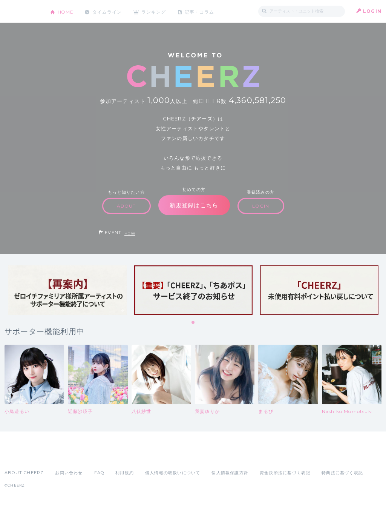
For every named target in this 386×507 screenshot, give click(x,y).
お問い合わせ (69, 472)
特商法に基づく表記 (342, 472)
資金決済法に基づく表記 (285, 472)
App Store (22, 456)
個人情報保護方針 (229, 472)
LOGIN (372, 11)
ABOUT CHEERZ (24, 472)
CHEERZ (22, 11)
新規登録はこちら (194, 205)
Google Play (62, 456)
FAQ (99, 472)
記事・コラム (201, 11)
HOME (66, 11)
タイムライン (108, 11)
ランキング (155, 11)
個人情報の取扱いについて (172, 472)
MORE (129, 233)
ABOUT (126, 206)
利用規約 (124, 472)
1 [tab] (193, 323)
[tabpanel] (67, 290)
